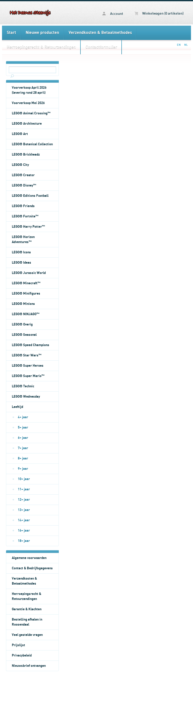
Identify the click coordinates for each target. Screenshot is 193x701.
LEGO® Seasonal (24, 335)
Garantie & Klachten (26, 609)
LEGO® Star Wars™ (26, 355)
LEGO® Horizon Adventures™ (23, 239)
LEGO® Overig (22, 324)
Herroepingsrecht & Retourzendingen (41, 47)
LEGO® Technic (23, 386)
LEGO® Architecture (27, 123)
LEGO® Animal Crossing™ (31, 113)
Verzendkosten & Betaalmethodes (100, 32)
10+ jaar (24, 479)
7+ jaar (23, 448)
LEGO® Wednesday (26, 396)
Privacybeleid (22, 655)
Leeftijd (17, 407)
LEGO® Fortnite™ (25, 216)
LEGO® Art (20, 134)
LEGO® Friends (23, 206)
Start (11, 32)
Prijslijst (18, 645)
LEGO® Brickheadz (26, 154)
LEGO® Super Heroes (27, 365)
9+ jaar (23, 469)
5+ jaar (23, 427)
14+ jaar (24, 520)
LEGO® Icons (21, 252)
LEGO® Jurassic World (29, 273)
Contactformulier (101, 47)
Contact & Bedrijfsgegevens (32, 568)
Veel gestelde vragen (27, 635)
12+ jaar (24, 499)
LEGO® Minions (23, 304)
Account (112, 14)
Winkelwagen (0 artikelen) (159, 13)
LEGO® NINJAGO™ (25, 314)
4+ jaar (23, 417)
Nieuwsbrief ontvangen (29, 666)
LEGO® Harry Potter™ (28, 226)
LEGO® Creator (23, 175)
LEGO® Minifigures (26, 293)
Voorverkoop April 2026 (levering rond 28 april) (29, 90)
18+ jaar (24, 541)
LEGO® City (20, 165)
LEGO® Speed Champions (30, 345)
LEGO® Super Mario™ (28, 376)
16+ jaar (24, 530)
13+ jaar (24, 510)
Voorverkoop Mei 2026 (28, 103)
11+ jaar (24, 489)
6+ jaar (23, 438)
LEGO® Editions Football (30, 196)
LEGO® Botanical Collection (32, 144)
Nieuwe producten (42, 32)
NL (186, 44)
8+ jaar (23, 458)
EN (179, 44)
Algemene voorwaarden (29, 558)
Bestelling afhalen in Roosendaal (27, 622)
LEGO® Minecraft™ (26, 283)
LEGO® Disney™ (24, 185)
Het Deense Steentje (30, 12)
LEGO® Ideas (21, 262)
